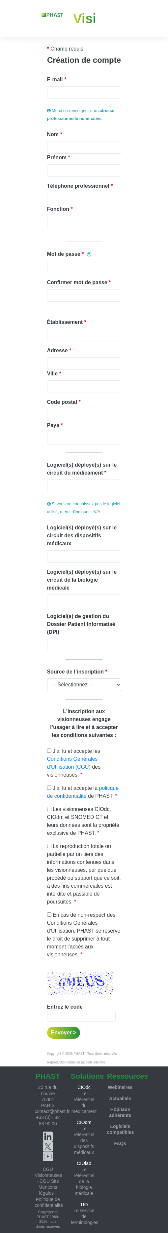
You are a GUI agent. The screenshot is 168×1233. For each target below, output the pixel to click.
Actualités (120, 1098)
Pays (53, 425)
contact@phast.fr (52, 1111)
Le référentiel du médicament (84, 1099)
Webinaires (120, 1087)
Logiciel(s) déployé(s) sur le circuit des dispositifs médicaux (82, 535)
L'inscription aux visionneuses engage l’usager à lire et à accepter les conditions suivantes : (84, 723)
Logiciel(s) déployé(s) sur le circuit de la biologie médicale (82, 580)
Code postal (62, 402)
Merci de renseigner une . (81, 114)
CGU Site (49, 1181)
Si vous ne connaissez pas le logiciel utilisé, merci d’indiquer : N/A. (83, 507)
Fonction (58, 209)
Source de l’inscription (75, 671)
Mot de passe (63, 254)
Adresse (57, 350)
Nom (53, 134)
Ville (52, 373)
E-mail (55, 79)
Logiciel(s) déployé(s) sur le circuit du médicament (82, 469)
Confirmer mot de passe (77, 282)
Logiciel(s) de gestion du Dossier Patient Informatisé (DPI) (81, 624)
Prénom (57, 157)
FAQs (120, 1143)
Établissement (65, 322)
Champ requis (66, 49)
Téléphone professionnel (78, 186)
